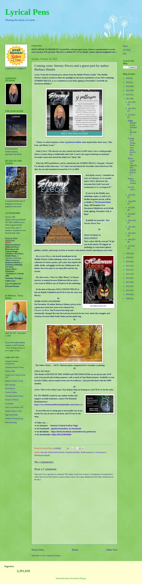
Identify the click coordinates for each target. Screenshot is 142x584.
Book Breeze (10, 389)
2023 (128, 90)
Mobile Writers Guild (13, 411)
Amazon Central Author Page (64, 425)
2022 (128, 95)
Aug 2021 (132, 201)
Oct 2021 (131, 115)
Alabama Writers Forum (14, 367)
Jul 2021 (131, 208)
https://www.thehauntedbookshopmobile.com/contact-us (58, 404)
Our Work (127, 50)
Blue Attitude (10, 385)
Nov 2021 (132, 108)
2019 (128, 257)
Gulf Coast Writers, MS (14, 407)
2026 (128, 78)
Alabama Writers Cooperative (11, 362)
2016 (128, 270)
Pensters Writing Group (14, 419)
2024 (128, 86)
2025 (128, 82)
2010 (128, 294)
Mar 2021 (132, 233)
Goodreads (9, 404)
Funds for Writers (12, 400)
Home (75, 549)
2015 (128, 274)
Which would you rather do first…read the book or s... (132, 166)
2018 (128, 262)
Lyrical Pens (27, 11)
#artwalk (43, 452)
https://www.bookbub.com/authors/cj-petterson (73, 432)
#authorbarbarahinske (56, 452)
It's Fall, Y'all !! (131, 188)
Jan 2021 (131, 246)
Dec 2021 (132, 102)
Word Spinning (11, 422)
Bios (124, 54)
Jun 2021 (131, 214)
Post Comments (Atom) (51, 556)
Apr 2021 (132, 227)
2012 (128, 286)
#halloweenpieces (87, 452)
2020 (128, 253)
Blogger (83, 578)
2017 (128, 266)
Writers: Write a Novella (132, 181)
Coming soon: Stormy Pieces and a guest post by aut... (131, 146)
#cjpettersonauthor (73, 452)
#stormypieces (100, 452)
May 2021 (132, 220)
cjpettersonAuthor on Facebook (66, 428)
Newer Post (37, 549)
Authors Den (10, 371)
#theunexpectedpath (42, 455)
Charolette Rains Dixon (14, 396)
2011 (128, 290)
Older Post (111, 549)
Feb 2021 (131, 239)
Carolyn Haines (11, 392)
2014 (128, 278)
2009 (128, 299)
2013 (128, 282)
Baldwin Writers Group (14, 381)
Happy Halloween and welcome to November (132, 127)
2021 (128, 99)
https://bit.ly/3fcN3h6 (61, 434)
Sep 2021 (131, 195)
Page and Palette (11, 415)
